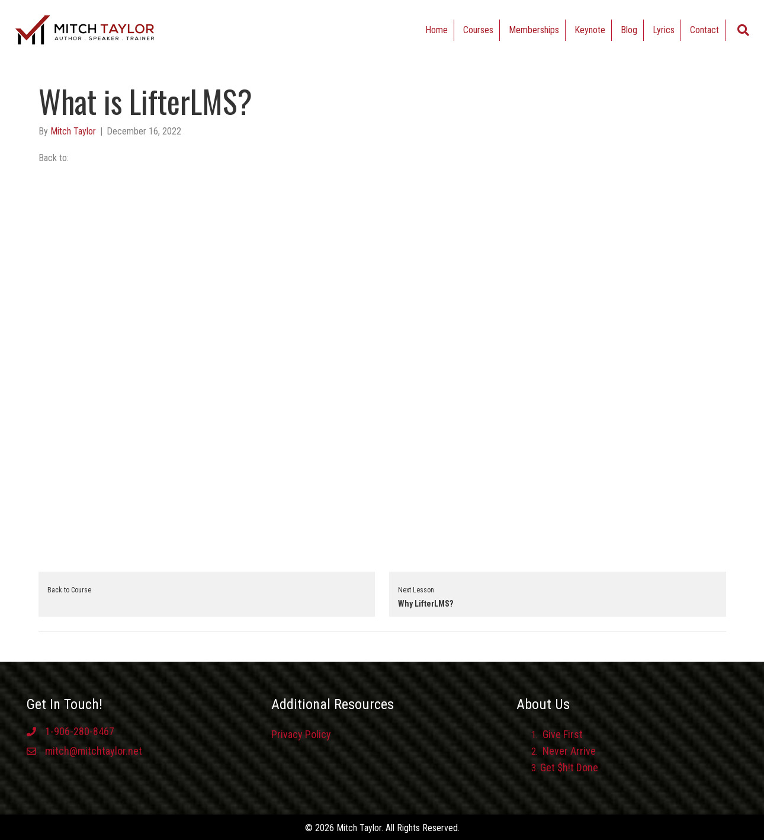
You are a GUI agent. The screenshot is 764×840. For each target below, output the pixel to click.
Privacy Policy (301, 734)
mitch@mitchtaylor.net (93, 751)
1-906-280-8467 (79, 731)
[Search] (743, 30)
